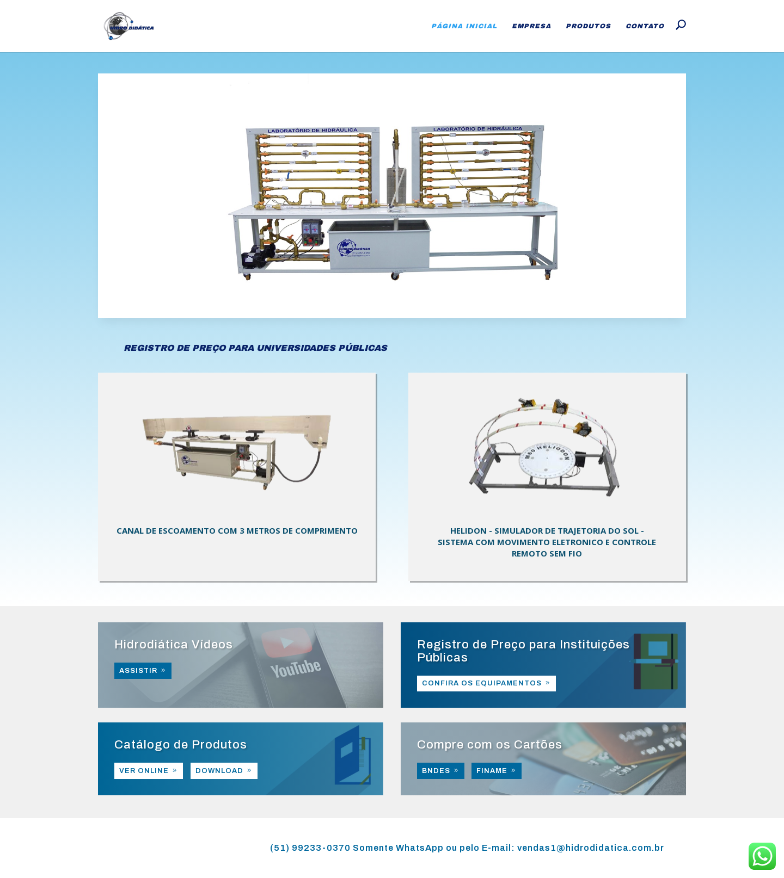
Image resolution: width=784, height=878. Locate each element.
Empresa (531, 26)
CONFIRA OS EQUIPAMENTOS (482, 683)
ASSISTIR (138, 671)
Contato (645, 26)
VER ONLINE (144, 771)
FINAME (491, 771)
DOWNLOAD (219, 771)
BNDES (436, 771)
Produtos (588, 26)
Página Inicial (464, 26)
